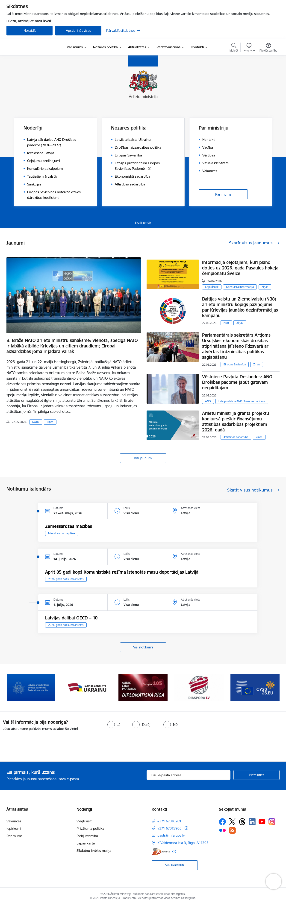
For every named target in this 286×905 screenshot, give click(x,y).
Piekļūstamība (87, 836)
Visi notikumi (143, 647)
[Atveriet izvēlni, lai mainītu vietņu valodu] (248, 48)
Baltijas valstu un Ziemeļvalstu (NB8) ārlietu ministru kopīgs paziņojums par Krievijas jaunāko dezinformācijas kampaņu (240, 307)
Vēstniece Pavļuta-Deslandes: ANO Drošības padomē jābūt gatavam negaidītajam (237, 382)
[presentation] (38, 744)
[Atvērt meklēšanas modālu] (233, 48)
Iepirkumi (13, 828)
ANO (208, 401)
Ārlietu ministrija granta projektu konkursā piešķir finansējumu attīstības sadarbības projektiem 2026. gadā (235, 422)
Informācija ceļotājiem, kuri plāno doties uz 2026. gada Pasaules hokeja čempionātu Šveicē (240, 268)
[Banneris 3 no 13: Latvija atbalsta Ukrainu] (143, 687)
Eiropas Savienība (235, 364)
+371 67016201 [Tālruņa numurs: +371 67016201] (169, 821)
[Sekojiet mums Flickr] (222, 830)
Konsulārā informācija (240, 287)
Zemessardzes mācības (68, 526)
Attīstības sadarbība (236, 437)
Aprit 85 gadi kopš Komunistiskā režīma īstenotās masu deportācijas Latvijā (121, 572)
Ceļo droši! (211, 287)
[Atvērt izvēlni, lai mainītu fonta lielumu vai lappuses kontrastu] (268, 48)
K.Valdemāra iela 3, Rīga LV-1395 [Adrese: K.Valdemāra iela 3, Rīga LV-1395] (183, 843)
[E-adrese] (161, 851)
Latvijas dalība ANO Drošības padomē (241, 401)
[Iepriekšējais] (17, 687)
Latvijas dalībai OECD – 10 (71, 618)
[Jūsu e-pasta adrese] (189, 775)
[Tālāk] (269, 687)
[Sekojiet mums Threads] (242, 821)
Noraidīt (30, 30)
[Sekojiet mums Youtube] (262, 821)
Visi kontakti (174, 865)
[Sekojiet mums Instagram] (271, 821)
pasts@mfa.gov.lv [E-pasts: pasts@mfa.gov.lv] (171, 835)
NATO (35, 422)
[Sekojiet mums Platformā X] (232, 821)
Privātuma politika (90, 828)
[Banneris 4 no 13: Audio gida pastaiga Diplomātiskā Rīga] (198, 687)
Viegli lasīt (84, 821)
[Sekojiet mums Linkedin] (252, 821)
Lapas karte (86, 843)
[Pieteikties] (256, 775)
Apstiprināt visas (78, 30)
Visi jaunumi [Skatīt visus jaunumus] (143, 458)
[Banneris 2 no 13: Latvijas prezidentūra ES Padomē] (87, 687)
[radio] (113, 724)
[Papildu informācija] (186, 828)
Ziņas (50, 422)
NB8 (226, 322)
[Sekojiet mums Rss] (232, 830)
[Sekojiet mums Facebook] (222, 821)
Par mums (223, 194)
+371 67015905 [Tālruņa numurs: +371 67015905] (169, 828)
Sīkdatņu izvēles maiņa (94, 850)
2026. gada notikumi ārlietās (66, 579)
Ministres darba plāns (61, 533)
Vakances (13, 821)
